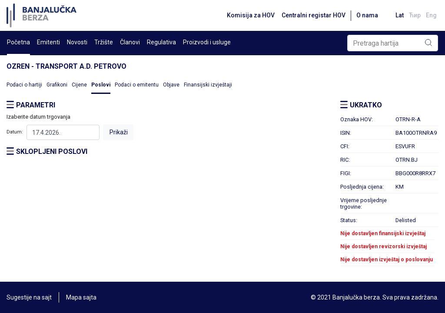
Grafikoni (56, 85)
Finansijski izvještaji (208, 85)
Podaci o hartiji (24, 85)
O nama (367, 15)
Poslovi (100, 85)
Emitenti (48, 42)
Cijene (79, 85)
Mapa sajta (81, 297)
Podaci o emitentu (137, 85)
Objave (171, 85)
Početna (18, 42)
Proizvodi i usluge (207, 42)
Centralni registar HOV (313, 15)
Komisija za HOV (251, 15)
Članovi (130, 42)
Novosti (77, 42)
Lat (399, 15)
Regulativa (161, 42)
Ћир (415, 15)
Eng (431, 15)
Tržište (103, 42)
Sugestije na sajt (29, 297)
